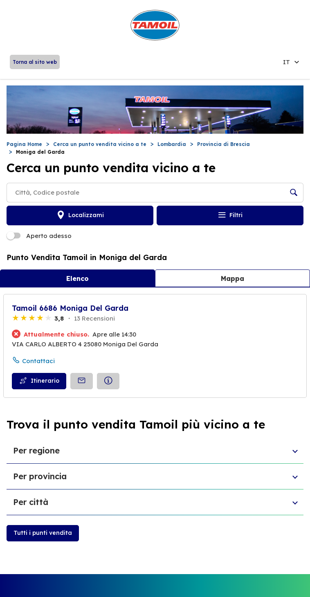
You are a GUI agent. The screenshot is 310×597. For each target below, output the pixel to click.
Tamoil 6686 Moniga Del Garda (70, 308)
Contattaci (38, 361)
